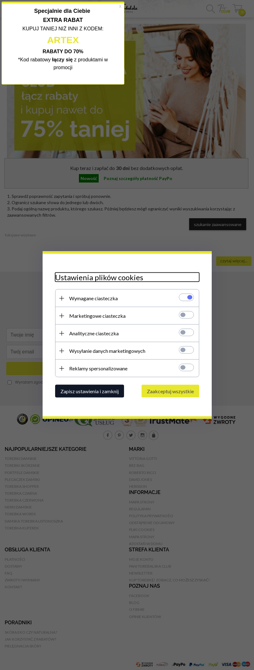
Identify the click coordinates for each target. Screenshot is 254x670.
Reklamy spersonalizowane (98, 368)
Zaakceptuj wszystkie (170, 391)
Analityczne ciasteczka (94, 333)
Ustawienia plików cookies (99, 277)
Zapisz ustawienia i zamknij (89, 391)
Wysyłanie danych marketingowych (107, 351)
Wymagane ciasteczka (93, 298)
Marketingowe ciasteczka (97, 316)
